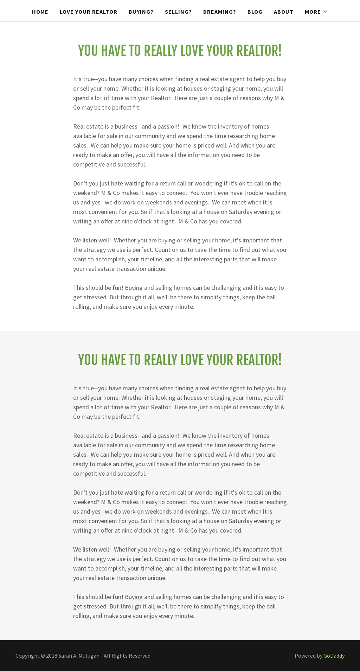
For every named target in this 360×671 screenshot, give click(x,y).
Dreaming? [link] (219, 11)
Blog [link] (255, 11)
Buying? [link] (141, 11)
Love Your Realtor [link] (88, 11)
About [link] (284, 11)
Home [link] (40, 11)
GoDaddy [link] (334, 655)
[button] (316, 11)
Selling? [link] (178, 11)
